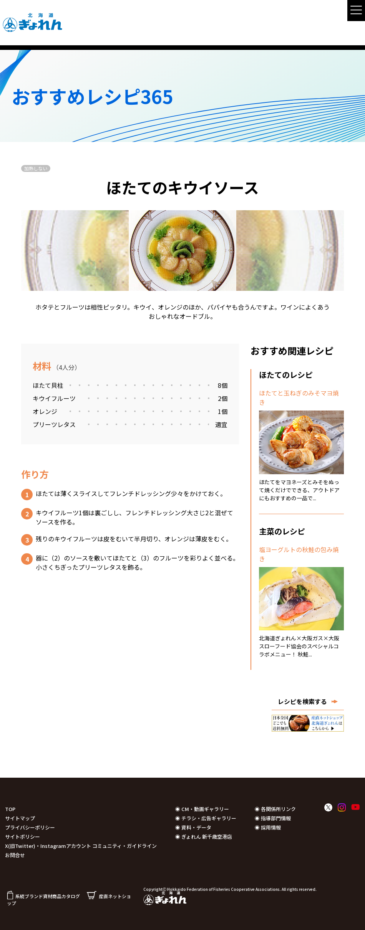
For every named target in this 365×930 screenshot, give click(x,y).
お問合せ (15, 855)
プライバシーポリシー (30, 827)
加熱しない (35, 168)
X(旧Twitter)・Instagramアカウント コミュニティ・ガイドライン (81, 845)
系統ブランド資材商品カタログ (43, 896)
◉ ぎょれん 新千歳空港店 (203, 836)
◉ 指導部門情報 (273, 818)
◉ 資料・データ (193, 827)
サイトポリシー (22, 836)
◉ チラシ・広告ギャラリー (205, 818)
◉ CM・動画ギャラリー (202, 809)
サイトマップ (20, 818)
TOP (10, 809)
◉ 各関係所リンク (275, 809)
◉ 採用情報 (268, 827)
